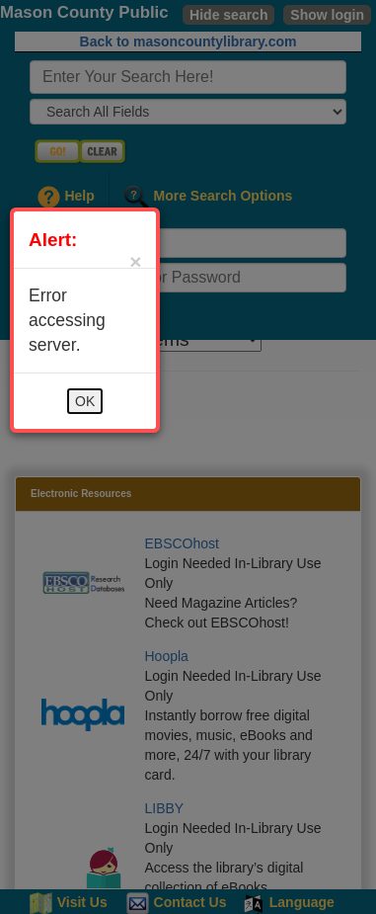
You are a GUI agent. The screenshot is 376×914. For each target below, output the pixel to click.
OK (85, 401)
